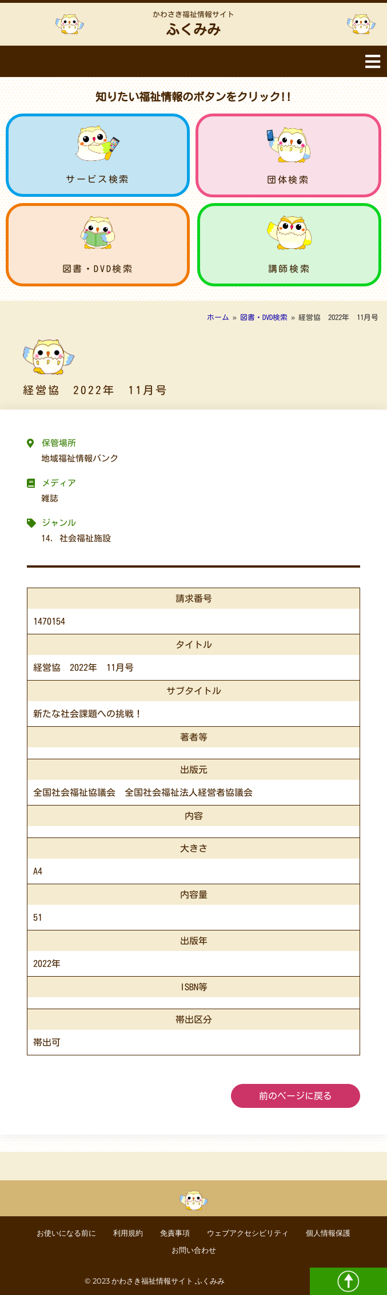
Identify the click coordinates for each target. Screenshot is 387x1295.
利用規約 (128, 1233)
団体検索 (288, 179)
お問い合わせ (193, 1250)
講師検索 (289, 268)
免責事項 (175, 1233)
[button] (372, 61)
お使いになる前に (66, 1233)
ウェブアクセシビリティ (248, 1233)
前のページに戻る (295, 1095)
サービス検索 (98, 179)
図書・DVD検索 (98, 268)
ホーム (218, 317)
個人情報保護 (328, 1233)
